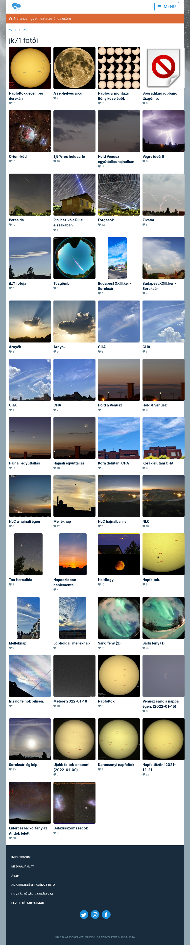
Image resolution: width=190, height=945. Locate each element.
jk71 (24, 30)
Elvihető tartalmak (27, 903)
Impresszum (21, 857)
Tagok (13, 30)
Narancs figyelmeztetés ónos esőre (39, 18)
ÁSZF (15, 875)
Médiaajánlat (22, 866)
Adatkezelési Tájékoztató (33, 884)
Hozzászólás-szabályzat (32, 894)
